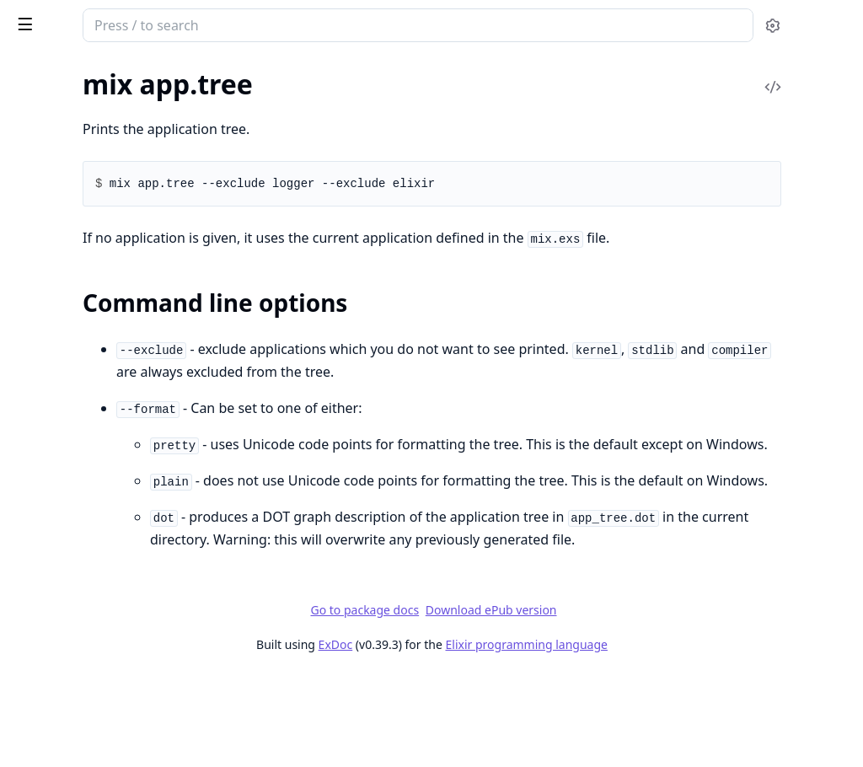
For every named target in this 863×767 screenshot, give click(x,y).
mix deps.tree (50, 625)
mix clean (39, 306)
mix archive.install (63, 261)
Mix (74, 18)
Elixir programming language (652, 735)
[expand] (236, 90)
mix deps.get (48, 557)
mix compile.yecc (60, 466)
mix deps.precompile (71, 602)
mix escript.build (59, 739)
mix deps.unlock (58, 648)
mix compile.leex (59, 443)
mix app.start (50, 110)
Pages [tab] (30, 72)
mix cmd (36, 329)
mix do (31, 693)
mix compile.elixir (62, 397)
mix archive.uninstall (71, 284)
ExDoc (461, 735)
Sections (53, 162)
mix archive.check (62, 238)
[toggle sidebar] (230, 23)
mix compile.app (58, 375)
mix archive (45, 193)
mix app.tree (47, 133)
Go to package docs (491, 701)
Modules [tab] (101, 72)
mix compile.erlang (66, 420)
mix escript (43, 716)
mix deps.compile (61, 534)
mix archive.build (61, 215)
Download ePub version (617, 701)
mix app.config (53, 87)
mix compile (46, 352)
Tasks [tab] (185, 72)
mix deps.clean (54, 511)
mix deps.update (59, 670)
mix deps (37, 488)
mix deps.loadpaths (68, 579)
